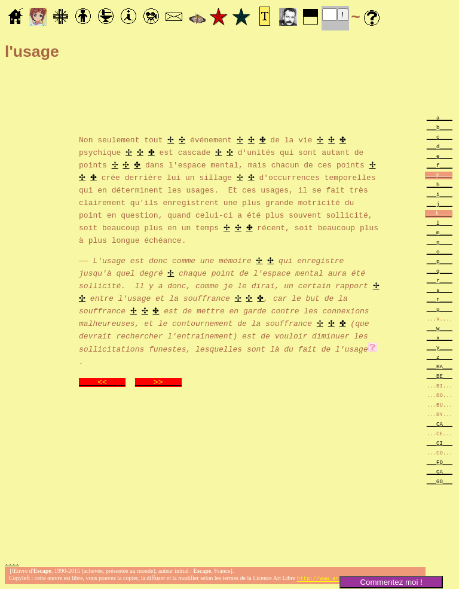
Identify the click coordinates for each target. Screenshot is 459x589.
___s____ (439, 290)
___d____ (439, 146)
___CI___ (439, 443)
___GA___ (439, 471)
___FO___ (439, 462)
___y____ (439, 347)
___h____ (439, 184)
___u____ (439, 309)
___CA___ (439, 424)
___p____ (439, 261)
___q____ (439, 270)
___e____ (439, 156)
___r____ (439, 280)
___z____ (439, 357)
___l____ (439, 223)
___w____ (439, 328)
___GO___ (439, 481)
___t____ (439, 299)
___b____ (439, 127)
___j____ (439, 203)
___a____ (439, 117)
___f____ (439, 165)
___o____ (439, 251)
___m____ (439, 232)
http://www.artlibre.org (334, 579)
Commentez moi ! (391, 582)
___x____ (439, 337)
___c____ (439, 137)
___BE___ (439, 376)
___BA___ (439, 366)
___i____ (439, 194)
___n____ (439, 242)
